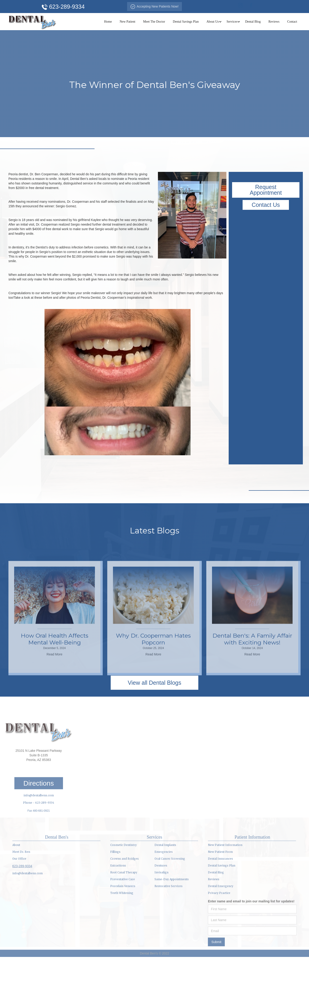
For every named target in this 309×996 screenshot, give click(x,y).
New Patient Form (220, 889)
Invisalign (161, 910)
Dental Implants (165, 882)
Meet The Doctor (154, 21)
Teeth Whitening (121, 930)
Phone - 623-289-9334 (38, 840)
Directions (39, 821)
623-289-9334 (22, 904)
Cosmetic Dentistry (123, 882)
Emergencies (163, 889)
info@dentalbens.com (39, 833)
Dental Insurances (220, 896)
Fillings (115, 889)
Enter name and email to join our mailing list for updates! (251, 939)
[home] (32, 21)
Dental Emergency (220, 924)
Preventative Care (122, 917)
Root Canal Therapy (123, 910)
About (16, 882)
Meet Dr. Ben (21, 889)
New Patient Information (225, 882)
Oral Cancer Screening (169, 896)
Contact (292, 21)
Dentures (160, 903)
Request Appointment (266, 190)
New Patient (127, 21)
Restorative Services (168, 924)
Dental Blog (253, 21)
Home (108, 21)
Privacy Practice (219, 930)
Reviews (273, 21)
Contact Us (266, 205)
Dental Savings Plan (186, 21)
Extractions (118, 903)
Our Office (19, 896)
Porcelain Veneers (122, 924)
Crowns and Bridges (124, 896)
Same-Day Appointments (171, 917)
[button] (213, 22)
